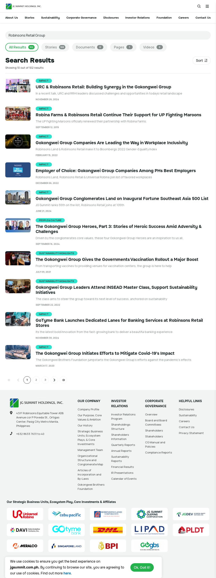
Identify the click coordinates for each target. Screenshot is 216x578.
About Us (11, 17)
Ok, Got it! (142, 567)
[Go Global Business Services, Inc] (149, 546)
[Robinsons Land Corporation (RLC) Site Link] (108, 514)
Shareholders (154, 430)
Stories (29, 17)
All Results (22, 47)
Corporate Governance (81, 17)
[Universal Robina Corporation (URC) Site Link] (25, 514)
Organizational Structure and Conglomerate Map (90, 460)
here (67, 573)
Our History (85, 425)
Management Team (90, 450)
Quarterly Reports (123, 445)
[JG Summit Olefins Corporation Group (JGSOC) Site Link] (149, 514)
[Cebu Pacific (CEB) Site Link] (66, 514)
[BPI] (108, 546)
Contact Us (203, 17)
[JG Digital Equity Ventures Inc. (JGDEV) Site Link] (191, 514)
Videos (153, 47)
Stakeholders (154, 436)
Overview (151, 414)
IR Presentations (122, 473)
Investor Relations (137, 17)
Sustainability (50, 17)
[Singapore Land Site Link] (66, 546)
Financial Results (122, 467)
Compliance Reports (158, 452)
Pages (123, 47)
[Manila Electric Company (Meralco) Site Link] (25, 546)
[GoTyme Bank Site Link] (66, 530)
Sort (199, 60)
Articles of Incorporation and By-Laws (89, 474)
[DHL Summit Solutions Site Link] (108, 530)
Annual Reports (121, 451)
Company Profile (88, 409)
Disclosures (111, 17)
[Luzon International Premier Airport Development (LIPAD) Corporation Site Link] (149, 530)
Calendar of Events (123, 479)
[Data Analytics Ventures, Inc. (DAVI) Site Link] (25, 530)
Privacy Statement (191, 433)
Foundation (164, 17)
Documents (89, 47)
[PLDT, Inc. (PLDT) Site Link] (191, 530)
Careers (183, 17)
